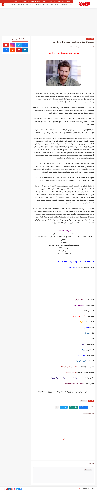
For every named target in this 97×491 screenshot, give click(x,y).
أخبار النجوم (63, 5)
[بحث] (3, 5)
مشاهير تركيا (29, 5)
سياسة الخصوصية (35, 1)
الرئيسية (70, 5)
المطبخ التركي (21, 5)
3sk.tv (80, 488)
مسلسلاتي (45, 5)
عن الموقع (16, 1)
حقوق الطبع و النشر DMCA (64, 1)
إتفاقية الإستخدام (25, 1)
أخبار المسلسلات (54, 5)
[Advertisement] (48, 22)
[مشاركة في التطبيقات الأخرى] (57, 407)
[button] (83, 407)
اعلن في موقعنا (52, 1)
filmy (39, 5)
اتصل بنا (44, 1)
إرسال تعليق (88, 469)
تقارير (35, 5)
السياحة (13, 5)
